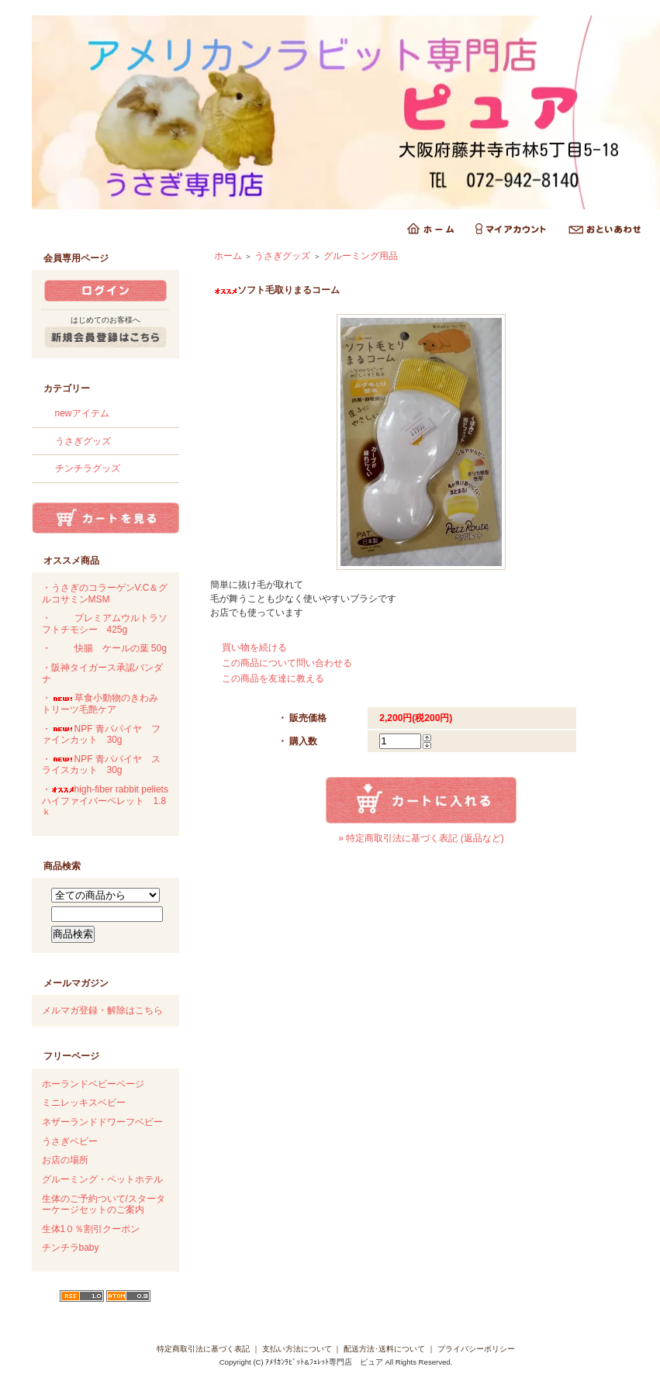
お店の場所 (65, 1160)
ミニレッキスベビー (84, 1102)
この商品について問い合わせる (287, 663)
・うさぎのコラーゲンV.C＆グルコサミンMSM (105, 593)
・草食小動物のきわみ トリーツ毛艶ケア (105, 703)
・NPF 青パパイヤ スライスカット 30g (101, 765)
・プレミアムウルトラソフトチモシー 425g (105, 624)
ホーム (228, 255)
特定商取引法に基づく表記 (203, 1348)
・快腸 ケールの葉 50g (104, 648)
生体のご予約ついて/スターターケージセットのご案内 (103, 1204)
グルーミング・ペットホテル (102, 1179)
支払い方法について (297, 1348)
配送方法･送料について (384, 1348)
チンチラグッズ (87, 468)
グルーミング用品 (360, 255)
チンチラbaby (70, 1247)
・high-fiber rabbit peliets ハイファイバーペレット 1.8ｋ (105, 800)
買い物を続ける (254, 647)
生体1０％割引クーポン (91, 1229)
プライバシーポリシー (476, 1348)
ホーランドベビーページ (93, 1084)
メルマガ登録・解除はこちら (102, 1010)
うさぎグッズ (83, 441)
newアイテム (82, 413)
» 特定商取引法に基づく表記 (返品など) (420, 838)
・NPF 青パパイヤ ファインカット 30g (101, 734)
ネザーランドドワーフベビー (102, 1122)
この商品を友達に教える (273, 678)
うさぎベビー (70, 1141)
